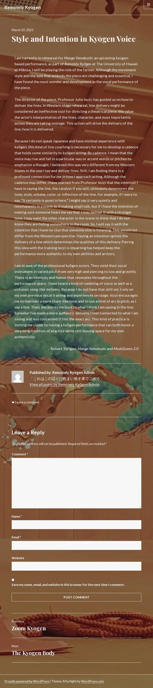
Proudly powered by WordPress (26, 681)
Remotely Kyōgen (22, 7)
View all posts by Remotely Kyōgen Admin (64, 384)
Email (16, 537)
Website (18, 558)
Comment (20, 454)
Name (17, 516)
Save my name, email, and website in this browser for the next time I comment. (68, 585)
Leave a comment (27, 402)
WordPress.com (92, 681)
